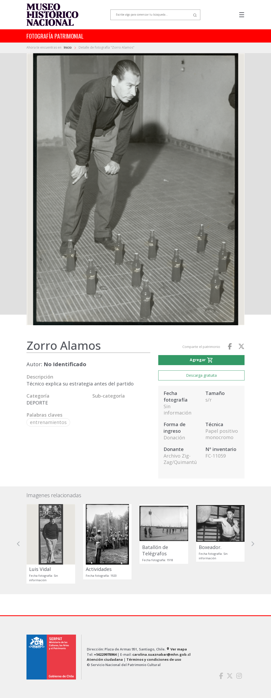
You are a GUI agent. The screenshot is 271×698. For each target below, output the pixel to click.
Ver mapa (176, 649)
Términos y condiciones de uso (154, 659)
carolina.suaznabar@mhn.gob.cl (161, 654)
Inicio (68, 47)
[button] (18, 544)
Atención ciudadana (105, 659)
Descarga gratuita (201, 375)
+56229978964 (105, 654)
